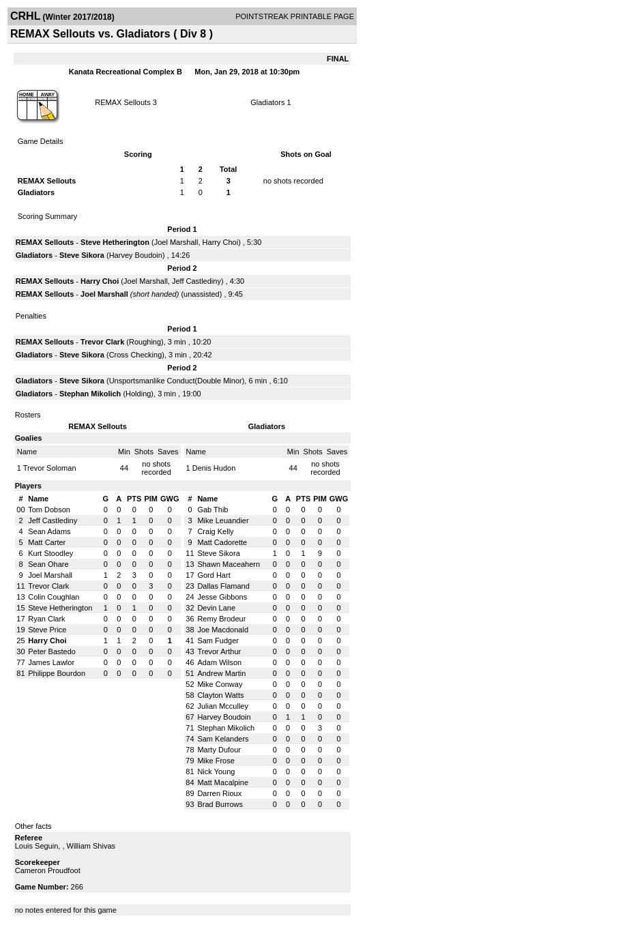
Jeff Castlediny (196, 281)
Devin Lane (216, 608)
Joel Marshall (176, 242)
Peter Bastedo (52, 651)
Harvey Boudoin (135, 255)
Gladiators (267, 102)
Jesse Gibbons (222, 597)
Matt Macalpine (222, 782)
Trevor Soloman (49, 468)
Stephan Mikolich (90, 394)
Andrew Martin (221, 673)
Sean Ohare (48, 564)
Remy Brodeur (221, 619)
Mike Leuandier (222, 520)
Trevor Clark (102, 342)
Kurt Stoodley (50, 553)
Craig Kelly (215, 531)
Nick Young (216, 771)
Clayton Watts (220, 695)
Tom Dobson (49, 509)
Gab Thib (212, 509)
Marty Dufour (219, 750)
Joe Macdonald (222, 630)
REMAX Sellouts (122, 102)
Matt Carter (46, 542)
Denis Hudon (214, 468)
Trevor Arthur (219, 651)
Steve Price (47, 630)
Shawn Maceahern (228, 564)
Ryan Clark (46, 619)
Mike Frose (215, 761)
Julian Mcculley (222, 706)
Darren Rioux (219, 793)
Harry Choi (221, 242)
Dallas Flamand (223, 586)
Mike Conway (219, 684)
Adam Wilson (219, 662)
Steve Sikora (81, 255)
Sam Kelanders (222, 739)
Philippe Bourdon (56, 673)
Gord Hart (213, 575)
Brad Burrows (220, 804)
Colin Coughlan (53, 597)
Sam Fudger (218, 640)
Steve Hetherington (114, 242)
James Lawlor (51, 662)
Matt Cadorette (222, 542)
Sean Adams (49, 531)
